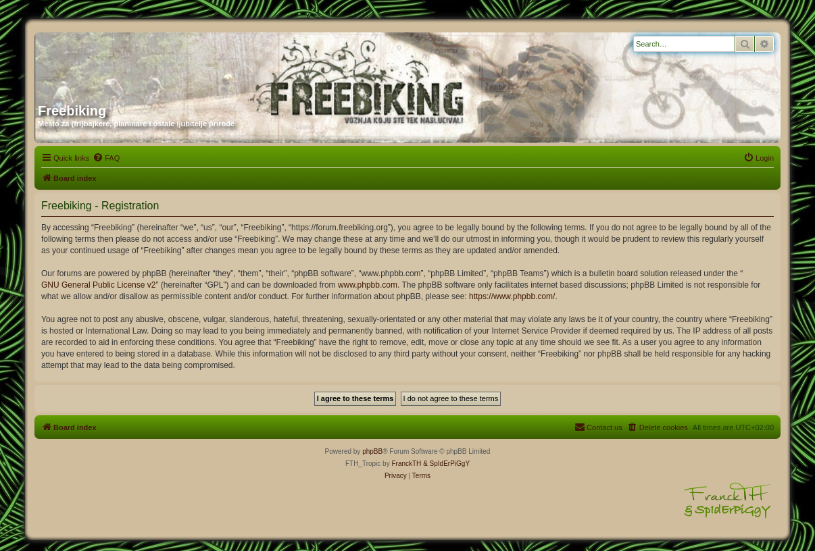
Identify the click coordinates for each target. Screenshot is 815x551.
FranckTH (406, 463)
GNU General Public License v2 (98, 285)
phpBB (372, 451)
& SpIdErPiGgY (446, 463)
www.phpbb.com (367, 285)
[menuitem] (106, 158)
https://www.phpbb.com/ (512, 296)
